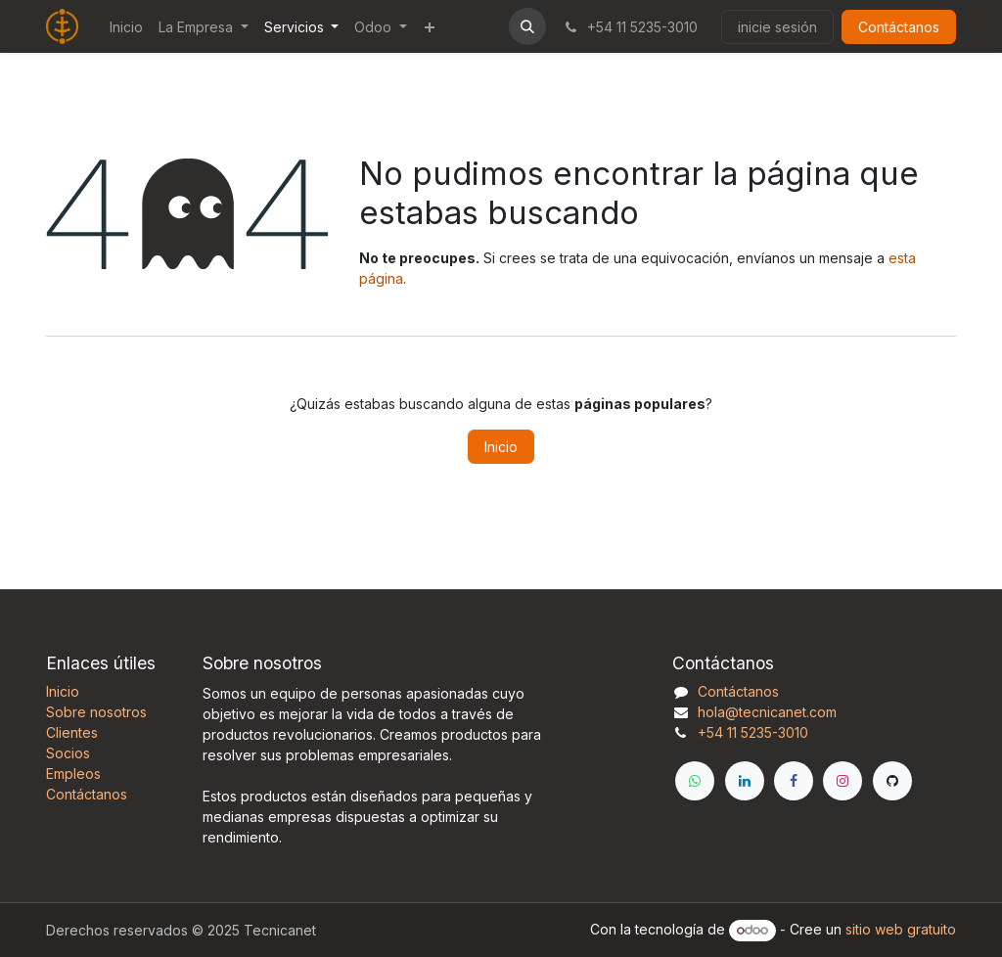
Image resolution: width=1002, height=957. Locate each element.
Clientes (72, 732)
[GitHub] (892, 780)
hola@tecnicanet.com (767, 712)
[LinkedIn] (744, 780)
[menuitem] (126, 27)
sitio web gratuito (900, 929)
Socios (68, 753)
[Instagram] (842, 780)
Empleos (73, 773)
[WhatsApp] (694, 780)
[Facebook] (793, 780)
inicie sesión (777, 27)
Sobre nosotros (96, 712)
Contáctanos (898, 27)
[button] (527, 26)
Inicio (501, 446)
